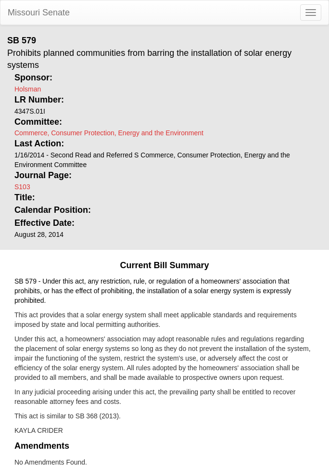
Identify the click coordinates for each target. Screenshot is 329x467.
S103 (22, 187)
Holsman (27, 89)
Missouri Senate (39, 12)
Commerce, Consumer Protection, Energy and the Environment (108, 133)
